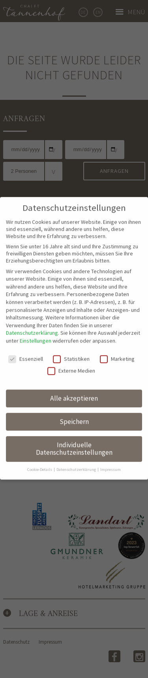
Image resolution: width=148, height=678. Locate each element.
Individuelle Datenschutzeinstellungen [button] (74, 436)
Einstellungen (35, 328)
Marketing (117, 346)
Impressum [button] (110, 457)
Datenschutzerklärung (32, 320)
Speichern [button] (74, 409)
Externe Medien (71, 358)
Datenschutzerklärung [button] (76, 457)
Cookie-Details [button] (40, 457)
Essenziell (25, 346)
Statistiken (71, 346)
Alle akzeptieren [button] (74, 386)
